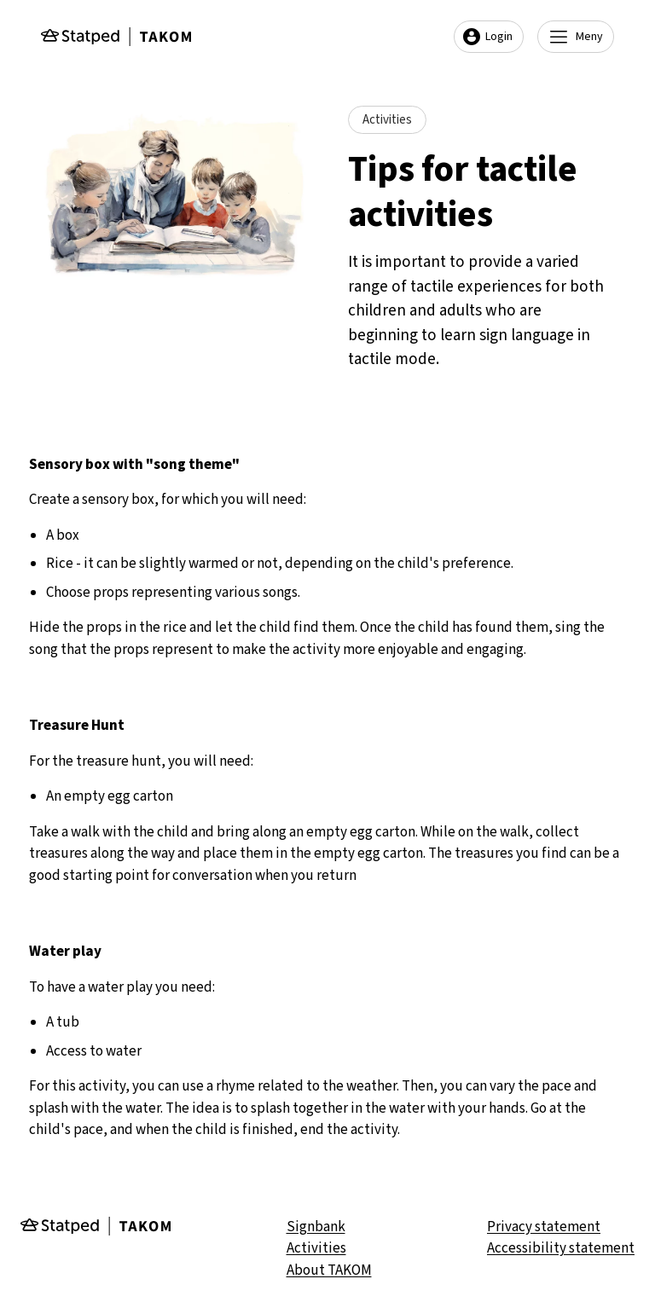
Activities (316, 1248)
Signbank (316, 1227)
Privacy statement (543, 1227)
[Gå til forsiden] (116, 36)
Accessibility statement (561, 1248)
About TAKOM (329, 1270)
